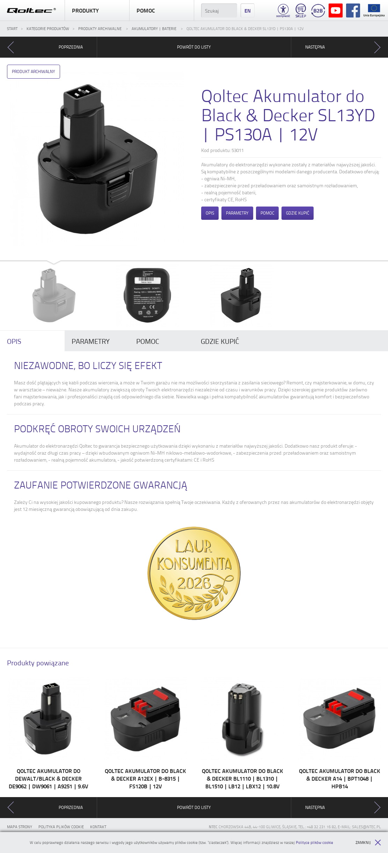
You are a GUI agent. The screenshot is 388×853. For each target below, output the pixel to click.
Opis (210, 213)
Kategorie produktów (48, 28)
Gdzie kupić (297, 213)
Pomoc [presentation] (147, 341)
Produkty (97, 10)
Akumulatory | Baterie (154, 28)
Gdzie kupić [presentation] (220, 341)
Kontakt (98, 826)
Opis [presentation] (14, 341)
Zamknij (368, 842)
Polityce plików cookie (314, 842)
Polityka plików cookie (61, 826)
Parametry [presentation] (91, 341)
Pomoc (162, 10)
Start (12, 28)
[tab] (32, 341)
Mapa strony (19, 826)
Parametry (237, 213)
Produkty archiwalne (100, 28)
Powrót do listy (194, 47)
